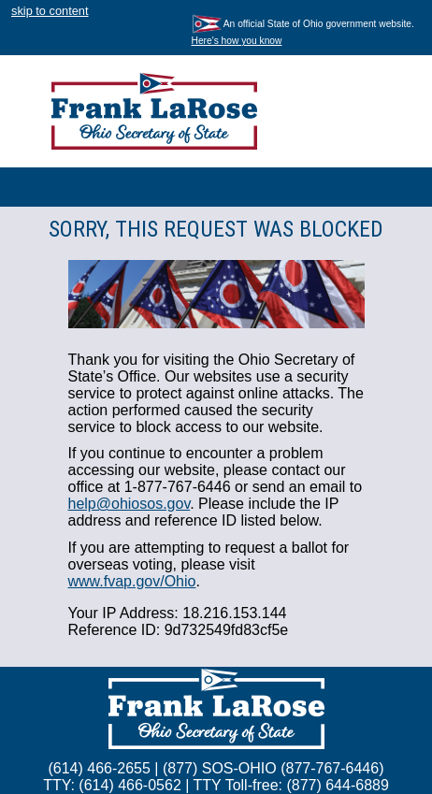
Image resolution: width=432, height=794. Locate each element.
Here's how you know (237, 41)
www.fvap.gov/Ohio (132, 581)
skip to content (50, 11)
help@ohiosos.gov (129, 504)
